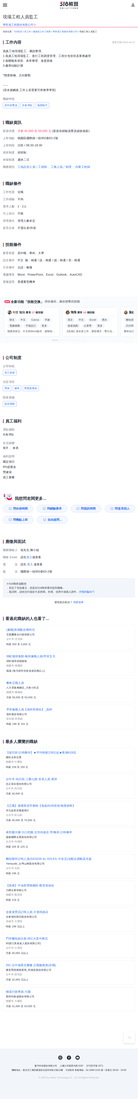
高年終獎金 (10, 105)
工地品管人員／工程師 (32, 166)
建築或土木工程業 (42, 31)
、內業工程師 (81, 166)
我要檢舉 (78, 602)
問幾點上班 (20, 519)
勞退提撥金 (30, 388)
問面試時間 (88, 508)
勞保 (7, 388)
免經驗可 (42, 105)
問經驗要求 (54, 508)
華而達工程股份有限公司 (65, 31)
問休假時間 (20, 508)
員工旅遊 (9, 372)
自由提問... (55, 519)
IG (60, 1058)
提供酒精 (9, 403)
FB (69, 1058)
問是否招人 (122, 508)
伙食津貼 (27, 105)
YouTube (77, 1058)
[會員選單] (133, 5)
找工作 (27, 31)
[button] (55, 340)
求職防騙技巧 (86, 591)
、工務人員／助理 (59, 166)
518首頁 (18, 31)
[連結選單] (5, 5)
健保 (17, 388)
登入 (29, 557)
